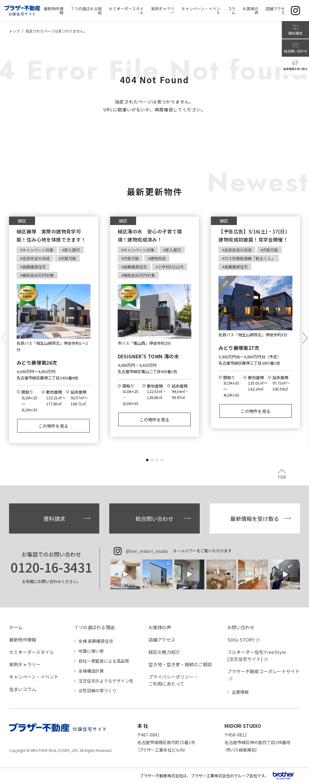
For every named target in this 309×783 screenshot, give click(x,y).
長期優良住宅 (34, 267)
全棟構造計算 (91, 671)
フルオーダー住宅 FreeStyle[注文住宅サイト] (256, 655)
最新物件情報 (22, 639)
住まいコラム (22, 689)
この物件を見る (53, 426)
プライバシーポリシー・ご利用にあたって (173, 680)
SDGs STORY (240, 639)
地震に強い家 (91, 651)
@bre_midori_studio (147, 551)
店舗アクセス (161, 639)
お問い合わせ (240, 627)
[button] (147, 460)
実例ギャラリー (25, 664)
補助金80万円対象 (38, 275)
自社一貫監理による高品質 (103, 661)
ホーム (16, 627)
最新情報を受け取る (254, 518)
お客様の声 (159, 627)
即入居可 (72, 250)
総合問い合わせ (154, 518)
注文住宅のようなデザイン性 (105, 681)
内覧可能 (68, 258)
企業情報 (240, 692)
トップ (14, 30)
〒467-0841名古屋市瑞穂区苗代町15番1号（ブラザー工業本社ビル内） (166, 742)
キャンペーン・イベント (34, 677)
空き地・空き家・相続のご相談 (180, 664)
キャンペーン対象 (37, 250)
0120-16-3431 (51, 567)
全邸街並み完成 (36, 258)
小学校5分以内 (170, 267)
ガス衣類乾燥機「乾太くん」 (249, 258)
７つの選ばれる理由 (94, 627)
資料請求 (54, 518)
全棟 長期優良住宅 (95, 641)
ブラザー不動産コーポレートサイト (263, 671)
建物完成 (158, 258)
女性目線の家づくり (97, 690)
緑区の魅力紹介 (164, 652)
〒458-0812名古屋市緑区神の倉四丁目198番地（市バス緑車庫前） (258, 742)
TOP (281, 476)
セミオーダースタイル (31, 652)
